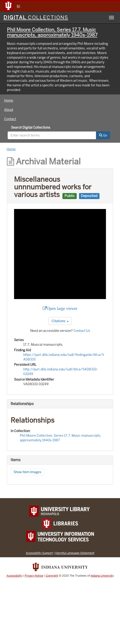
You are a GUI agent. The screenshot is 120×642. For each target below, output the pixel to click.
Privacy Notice (34, 576)
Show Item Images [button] (27, 472)
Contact (10, 119)
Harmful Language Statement (74, 553)
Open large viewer (62, 308)
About (8, 110)
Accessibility (14, 576)
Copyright (52, 576)
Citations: (60, 321)
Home (8, 100)
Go (103, 135)
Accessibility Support (39, 553)
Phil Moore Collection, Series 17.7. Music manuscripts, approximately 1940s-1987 (52, 32)
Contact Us (81, 331)
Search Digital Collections (30, 127)
